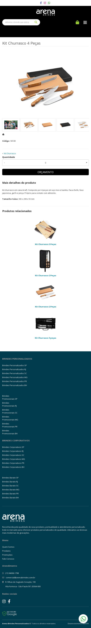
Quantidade (8, 157)
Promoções (7, 554)
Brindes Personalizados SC (14, 373)
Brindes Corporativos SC (13, 455)
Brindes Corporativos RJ (12, 451)
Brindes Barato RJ (10, 481)
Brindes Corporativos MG (13, 459)
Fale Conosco (8, 558)
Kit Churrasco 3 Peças (45, 244)
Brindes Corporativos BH (13, 467)
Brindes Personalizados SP (14, 365)
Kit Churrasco (10, 153)
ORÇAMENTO (46, 172)
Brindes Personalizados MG (14, 377)
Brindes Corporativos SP (13, 447)
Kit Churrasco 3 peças (45, 338)
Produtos (6, 551)
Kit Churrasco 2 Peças (45, 275)
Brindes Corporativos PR (13, 463)
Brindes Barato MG (10, 489)
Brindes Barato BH (10, 497)
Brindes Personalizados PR (14, 381)
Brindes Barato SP (10, 477)
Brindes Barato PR (10, 493)
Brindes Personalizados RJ (14, 369)
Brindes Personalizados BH (14, 385)
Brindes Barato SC (10, 485)
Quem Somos (8, 547)
